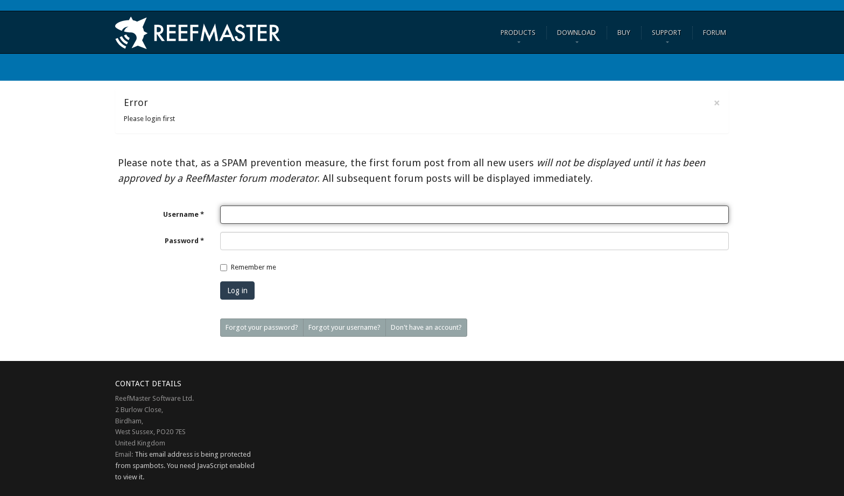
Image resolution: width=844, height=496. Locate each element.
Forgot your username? (344, 327)
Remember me (253, 267)
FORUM (714, 33)
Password (184, 241)
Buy (623, 33)
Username (183, 214)
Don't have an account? (426, 327)
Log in (237, 290)
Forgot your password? (262, 327)
